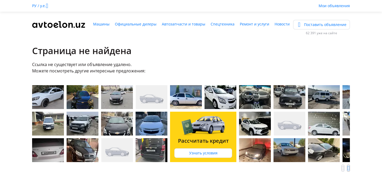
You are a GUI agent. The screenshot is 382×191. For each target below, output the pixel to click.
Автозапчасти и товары (183, 24)
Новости (282, 24)
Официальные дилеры (136, 24)
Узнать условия (203, 152)
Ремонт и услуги (254, 24)
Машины (101, 24)
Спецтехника (223, 24)
